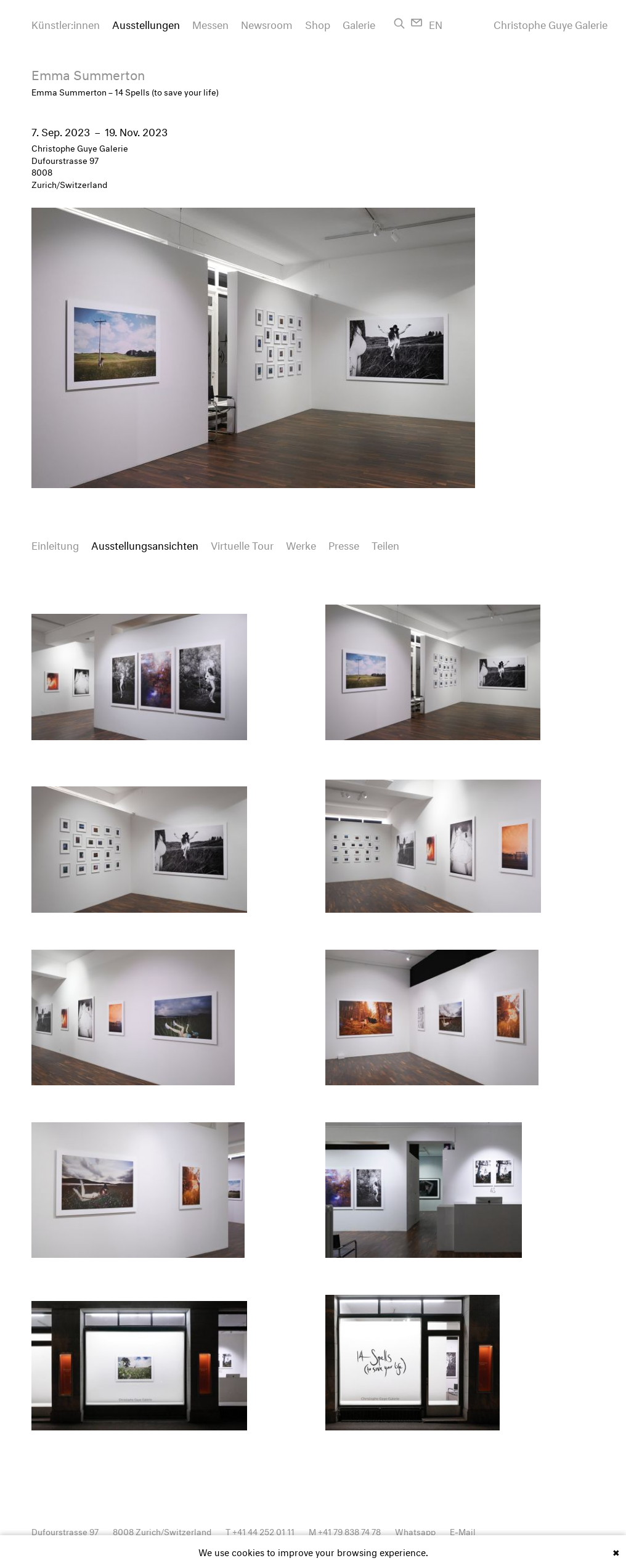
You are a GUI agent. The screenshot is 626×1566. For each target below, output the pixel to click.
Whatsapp (415, 1530)
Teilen (385, 544)
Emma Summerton (88, 73)
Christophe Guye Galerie (551, 23)
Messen (210, 23)
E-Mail (463, 1530)
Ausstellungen (146, 23)
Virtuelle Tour (242, 544)
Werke (301, 544)
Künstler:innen (65, 23)
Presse (343, 544)
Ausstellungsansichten (144, 544)
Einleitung (55, 544)
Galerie (359, 23)
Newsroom (267, 23)
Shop (317, 23)
